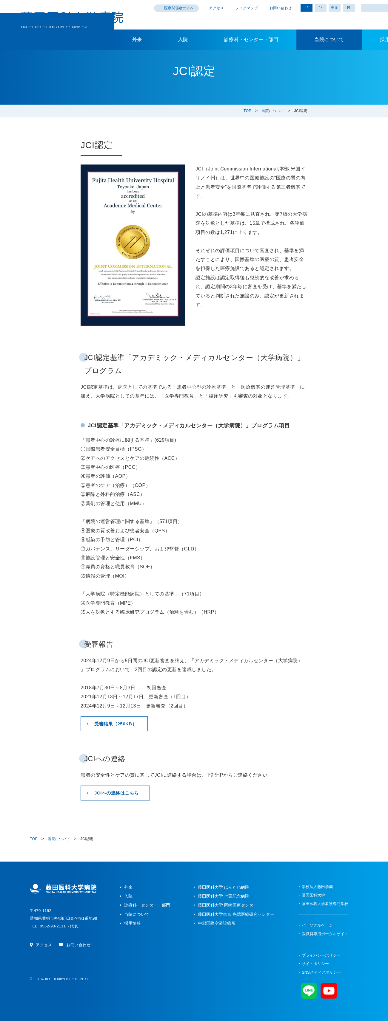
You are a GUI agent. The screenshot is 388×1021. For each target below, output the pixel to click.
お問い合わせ (281, 8)
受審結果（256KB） (115, 723)
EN (320, 7)
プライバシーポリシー (321, 955)
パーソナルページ (317, 925)
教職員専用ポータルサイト (325, 934)
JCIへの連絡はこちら (116, 792)
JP (306, 7)
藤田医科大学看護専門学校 (325, 903)
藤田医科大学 (313, 895)
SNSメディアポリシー (321, 972)
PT (349, 7)
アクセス (216, 8)
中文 (334, 7)
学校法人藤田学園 (317, 887)
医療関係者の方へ (179, 8)
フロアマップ (246, 8)
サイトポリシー (315, 963)
